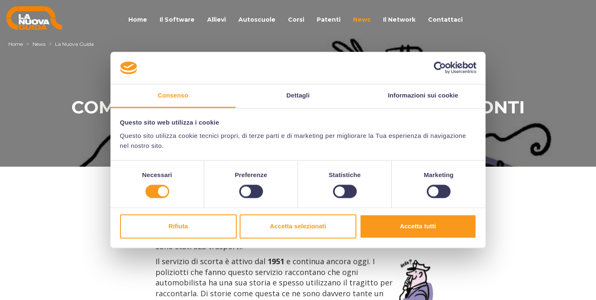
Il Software (177, 19)
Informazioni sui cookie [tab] (423, 95)
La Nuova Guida (74, 44)
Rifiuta (178, 226)
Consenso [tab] (173, 95)
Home (137, 19)
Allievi (216, 19)
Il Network (399, 19)
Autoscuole (256, 19)
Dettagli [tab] (298, 95)
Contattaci (445, 19)
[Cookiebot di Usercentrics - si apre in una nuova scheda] (439, 68)
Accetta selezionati (298, 226)
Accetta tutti (418, 226)
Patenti (329, 19)
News (362, 19)
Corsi (296, 19)
